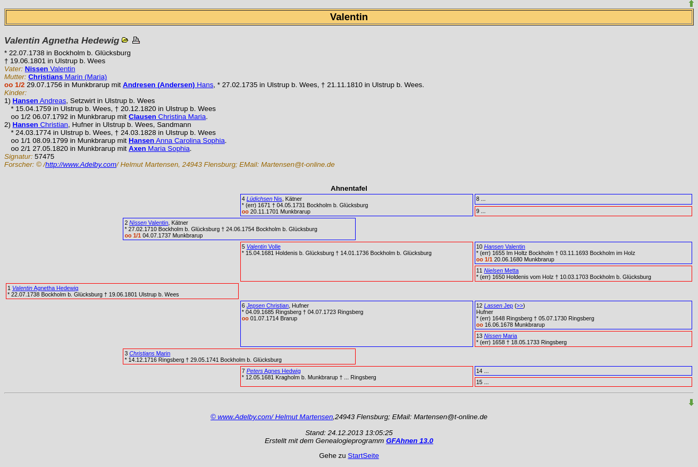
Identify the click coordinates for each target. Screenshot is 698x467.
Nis (264, 199)
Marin (149, 353)
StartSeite (363, 456)
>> (520, 305)
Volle (264, 246)
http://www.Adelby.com (80, 164)
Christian (40, 125)
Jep (499, 305)
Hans (168, 85)
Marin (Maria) (67, 77)
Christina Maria (167, 117)
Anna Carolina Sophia (177, 141)
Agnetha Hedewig (45, 288)
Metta (501, 270)
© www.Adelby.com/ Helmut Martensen (272, 417)
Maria (500, 336)
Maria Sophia (159, 148)
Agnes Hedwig (274, 371)
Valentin (50, 69)
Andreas (39, 101)
